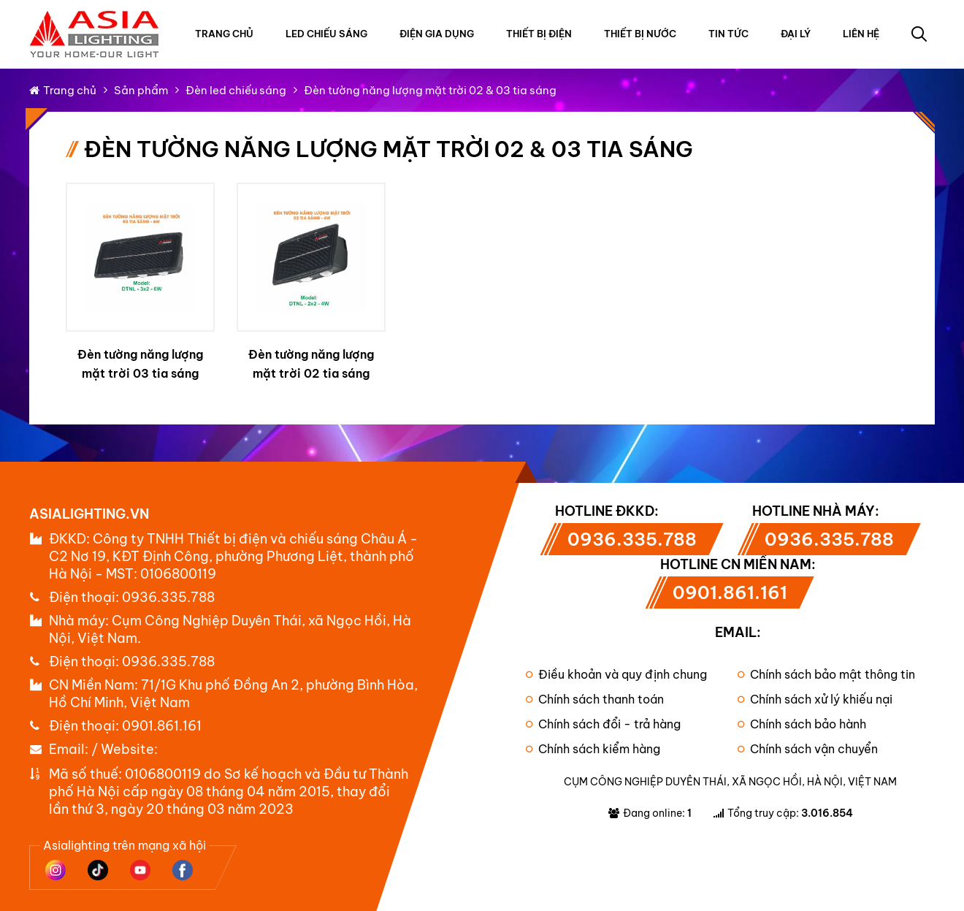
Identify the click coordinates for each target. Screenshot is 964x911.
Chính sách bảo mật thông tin (826, 674)
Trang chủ (224, 33)
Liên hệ (861, 33)
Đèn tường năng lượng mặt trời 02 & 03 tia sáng (430, 90)
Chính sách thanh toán (595, 699)
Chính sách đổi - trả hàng (603, 724)
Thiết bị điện (539, 33)
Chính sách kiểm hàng (593, 749)
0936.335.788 (168, 597)
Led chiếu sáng (326, 33)
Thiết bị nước (640, 33)
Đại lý (796, 33)
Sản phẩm (141, 90)
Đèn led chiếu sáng (235, 90)
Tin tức (728, 33)
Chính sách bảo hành (802, 724)
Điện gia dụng (436, 33)
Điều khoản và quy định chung (616, 674)
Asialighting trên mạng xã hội (124, 845)
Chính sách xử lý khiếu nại (815, 699)
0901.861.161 (162, 725)
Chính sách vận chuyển (808, 749)
